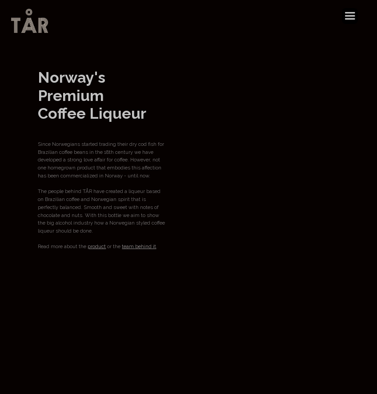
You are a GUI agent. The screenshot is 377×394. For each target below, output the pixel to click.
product (97, 246)
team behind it (139, 246)
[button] (350, 16)
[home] (29, 21)
